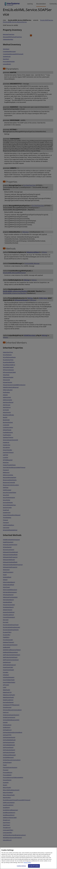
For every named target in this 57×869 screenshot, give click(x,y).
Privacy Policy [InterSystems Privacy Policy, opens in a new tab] (27, 863)
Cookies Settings (21, 866)
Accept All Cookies (34, 866)
